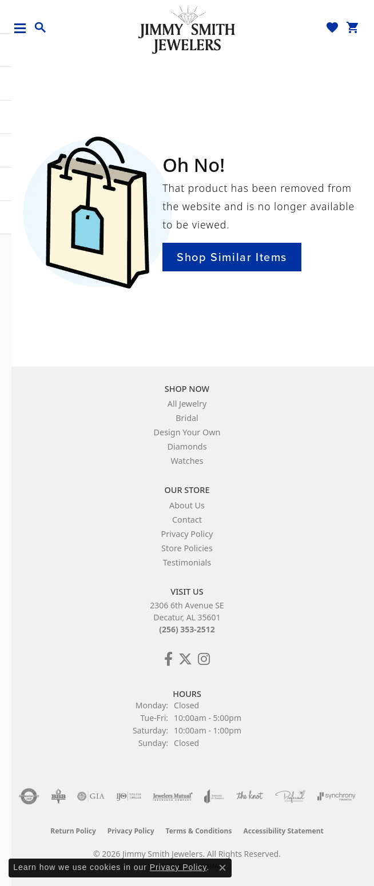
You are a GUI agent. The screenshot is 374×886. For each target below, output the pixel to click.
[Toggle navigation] (24, 28)
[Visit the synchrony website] (336, 796)
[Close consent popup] (222, 867)
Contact (187, 519)
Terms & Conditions (199, 831)
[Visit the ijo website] (129, 796)
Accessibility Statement (283, 831)
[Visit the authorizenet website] (28, 796)
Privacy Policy (187, 533)
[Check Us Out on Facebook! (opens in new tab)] (168, 659)
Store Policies (187, 548)
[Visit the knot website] (250, 796)
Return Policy (73, 831)
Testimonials (187, 562)
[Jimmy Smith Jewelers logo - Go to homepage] (187, 29)
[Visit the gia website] (91, 796)
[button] (40, 28)
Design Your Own (187, 432)
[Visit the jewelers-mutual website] (172, 796)
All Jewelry (187, 403)
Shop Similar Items (232, 257)
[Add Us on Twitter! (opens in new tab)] (185, 659)
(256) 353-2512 (187, 629)
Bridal (187, 417)
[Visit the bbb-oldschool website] (58, 796)
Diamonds (186, 446)
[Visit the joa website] (214, 796)
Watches (186, 460)
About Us (187, 505)
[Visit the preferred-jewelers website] (290, 796)
